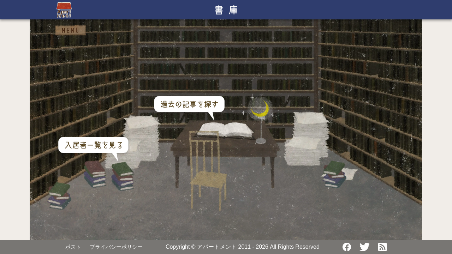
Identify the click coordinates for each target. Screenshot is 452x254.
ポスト (73, 247)
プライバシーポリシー (116, 247)
